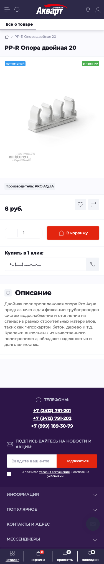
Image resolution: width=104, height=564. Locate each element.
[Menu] (7, 9)
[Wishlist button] (80, 204)
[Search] (17, 9)
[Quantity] (23, 233)
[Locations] (88, 9)
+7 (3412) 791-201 (52, 410)
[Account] (98, 9)
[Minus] (11, 233)
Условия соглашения (54, 472)
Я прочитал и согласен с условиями (55, 474)
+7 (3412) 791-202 (52, 418)
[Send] (92, 264)
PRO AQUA (44, 186)
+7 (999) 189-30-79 (52, 426)
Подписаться (76, 461)
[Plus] (36, 233)
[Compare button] (93, 204)
